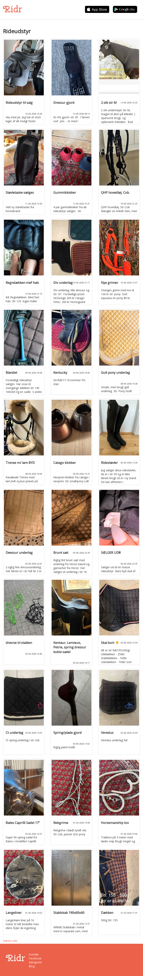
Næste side (10, 941)
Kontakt (34, 954)
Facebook (35, 958)
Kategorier (35, 962)
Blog (32, 966)
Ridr (12, 9)
